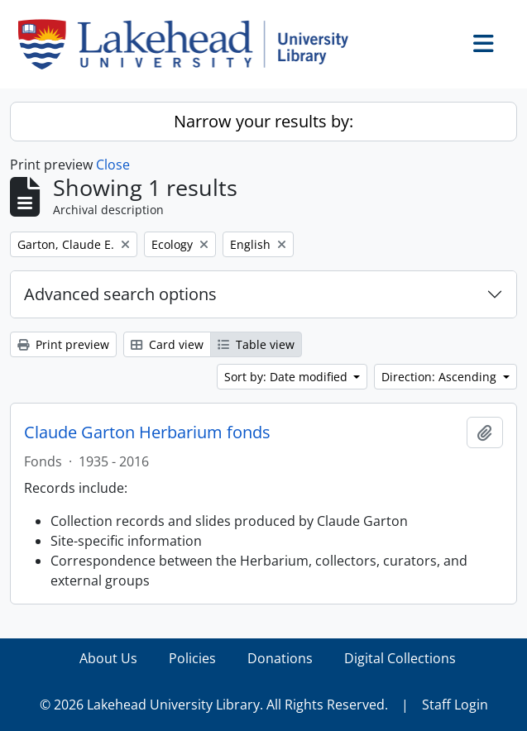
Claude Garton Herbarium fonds (147, 432)
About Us (108, 658)
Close (113, 164)
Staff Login (455, 704)
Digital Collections (400, 658)
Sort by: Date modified (287, 377)
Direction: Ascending (440, 377)
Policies (192, 658)
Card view (167, 344)
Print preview (63, 344)
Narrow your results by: (263, 121)
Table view (256, 344)
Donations (280, 658)
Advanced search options (120, 294)
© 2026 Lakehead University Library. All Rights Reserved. (214, 704)
